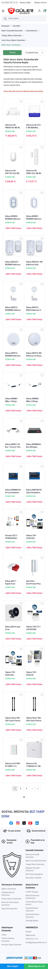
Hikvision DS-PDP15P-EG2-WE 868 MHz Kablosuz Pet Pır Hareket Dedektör (13, 172)
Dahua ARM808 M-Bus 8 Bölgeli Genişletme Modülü (34, 445)
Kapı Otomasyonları (9, 909)
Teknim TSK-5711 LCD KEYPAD (33, 628)
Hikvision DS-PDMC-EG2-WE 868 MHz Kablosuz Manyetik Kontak (34, 172)
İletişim (28, 932)
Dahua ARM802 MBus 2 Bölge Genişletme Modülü (34, 400)
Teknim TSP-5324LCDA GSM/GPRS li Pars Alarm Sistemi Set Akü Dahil (33, 537)
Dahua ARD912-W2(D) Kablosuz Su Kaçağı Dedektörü (34, 308)
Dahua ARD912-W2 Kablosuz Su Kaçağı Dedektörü (34, 354)
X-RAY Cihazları (32, 892)
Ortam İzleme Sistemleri (11, 899)
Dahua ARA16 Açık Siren (12, 628)
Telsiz (4, 935)
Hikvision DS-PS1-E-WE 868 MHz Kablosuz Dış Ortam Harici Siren (34, 126)
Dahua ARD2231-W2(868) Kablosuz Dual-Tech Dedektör (13, 263)
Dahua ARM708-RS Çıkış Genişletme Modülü (34, 491)
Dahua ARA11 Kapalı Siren (10, 582)
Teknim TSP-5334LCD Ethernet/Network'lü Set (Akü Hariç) (34, 673)
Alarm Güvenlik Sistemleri (36, 861)
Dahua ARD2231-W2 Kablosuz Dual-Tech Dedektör (34, 263)
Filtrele (12, 52)
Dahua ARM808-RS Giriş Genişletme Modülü (13, 491)
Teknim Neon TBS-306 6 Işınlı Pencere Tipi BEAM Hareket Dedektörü (34, 719)
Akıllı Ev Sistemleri (9, 889)
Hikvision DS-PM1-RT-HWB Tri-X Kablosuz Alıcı (13, 765)
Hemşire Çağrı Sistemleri (12, 945)
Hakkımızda (30, 935)
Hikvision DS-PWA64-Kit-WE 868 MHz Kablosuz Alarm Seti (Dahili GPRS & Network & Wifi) (13, 126)
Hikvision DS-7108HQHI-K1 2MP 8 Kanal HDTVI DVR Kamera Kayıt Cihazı (34, 765)
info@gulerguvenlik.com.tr (36, 942)
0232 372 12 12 (32, 939)
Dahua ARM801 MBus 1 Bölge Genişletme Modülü (13, 400)
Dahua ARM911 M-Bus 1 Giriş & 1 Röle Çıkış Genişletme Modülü (13, 445)
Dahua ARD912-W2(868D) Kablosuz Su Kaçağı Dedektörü (13, 308)
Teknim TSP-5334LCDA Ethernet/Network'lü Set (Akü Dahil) (13, 673)
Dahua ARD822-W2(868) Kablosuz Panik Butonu (12, 217)
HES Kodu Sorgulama (34, 874)
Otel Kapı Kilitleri (32, 921)
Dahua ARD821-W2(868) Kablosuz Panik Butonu (33, 217)
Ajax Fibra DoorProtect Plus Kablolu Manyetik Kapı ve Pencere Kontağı (33, 582)
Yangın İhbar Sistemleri (35, 864)
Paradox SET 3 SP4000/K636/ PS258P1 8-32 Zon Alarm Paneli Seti (13, 537)
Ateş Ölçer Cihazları (33, 878)
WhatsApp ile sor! (36, 966)
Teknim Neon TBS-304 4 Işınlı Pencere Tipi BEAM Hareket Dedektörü (13, 719)
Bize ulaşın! (12, 966)
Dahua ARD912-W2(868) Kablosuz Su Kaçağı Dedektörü (12, 354)
